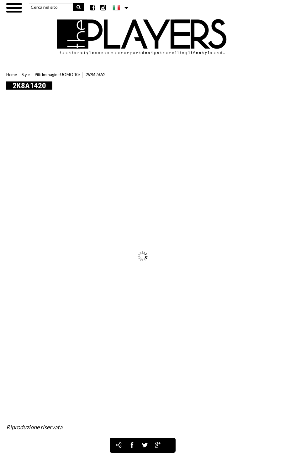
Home (11, 74)
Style (26, 74)
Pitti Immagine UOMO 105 (58, 74)
